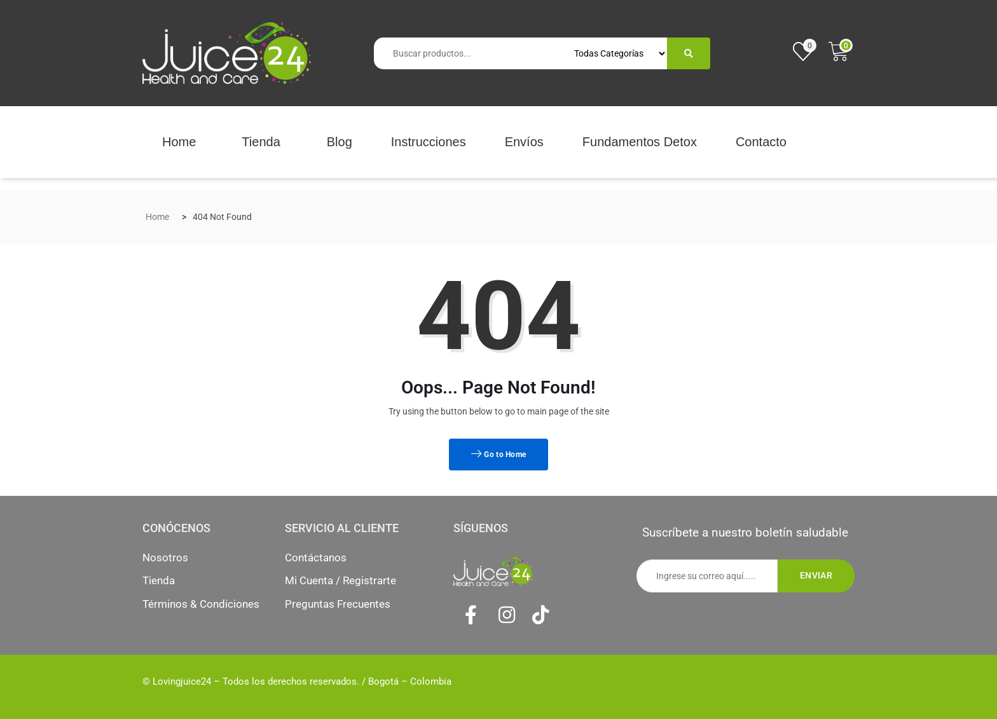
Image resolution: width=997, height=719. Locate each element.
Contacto (761, 142)
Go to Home (498, 454)
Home (179, 142)
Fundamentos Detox (639, 142)
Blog (339, 142)
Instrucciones (428, 142)
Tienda (261, 142)
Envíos (524, 142)
